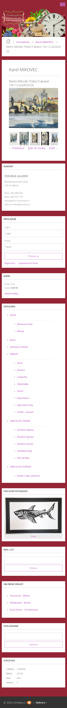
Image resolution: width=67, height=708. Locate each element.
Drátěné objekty (25, 429)
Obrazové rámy (24, 324)
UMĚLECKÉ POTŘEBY (20, 466)
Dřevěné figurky (25, 436)
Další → (53, 148)
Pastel (20, 391)
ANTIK (13, 315)
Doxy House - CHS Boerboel (24, 609)
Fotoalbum (22, 42)
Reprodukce (23, 398)
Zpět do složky (37, 148)
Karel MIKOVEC (45, 42)
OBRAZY (14, 354)
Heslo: (7, 240)
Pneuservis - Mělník (20, 595)
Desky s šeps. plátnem (28, 475)
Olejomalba (22, 384)
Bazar (13, 340)
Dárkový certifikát (19, 347)
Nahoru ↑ (41, 702)
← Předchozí (16, 148)
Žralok (33, 536)
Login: (7, 227)
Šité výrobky (23, 457)
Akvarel (21, 370)
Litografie (22, 377)
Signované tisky (25, 405)
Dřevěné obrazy (25, 443)
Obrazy (20, 331)
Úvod (8, 41)
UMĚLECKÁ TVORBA (20, 420)
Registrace (9, 263)
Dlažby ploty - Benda (20, 602)
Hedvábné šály (24, 450)
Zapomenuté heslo (28, 263)
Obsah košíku (11, 293)
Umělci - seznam (25, 412)
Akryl (19, 363)
